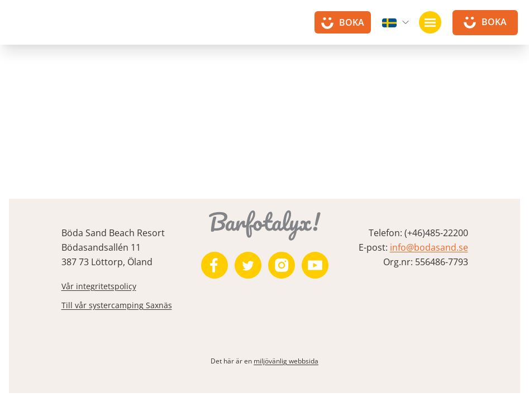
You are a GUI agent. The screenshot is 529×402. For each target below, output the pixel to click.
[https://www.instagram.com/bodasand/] (281, 265)
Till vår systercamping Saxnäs (116, 305)
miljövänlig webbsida (286, 361)
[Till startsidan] (39, 28)
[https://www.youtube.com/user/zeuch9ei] (315, 265)
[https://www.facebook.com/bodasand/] (214, 265)
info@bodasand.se (429, 247)
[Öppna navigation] (430, 22)
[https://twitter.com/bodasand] (248, 265)
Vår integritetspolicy (98, 286)
